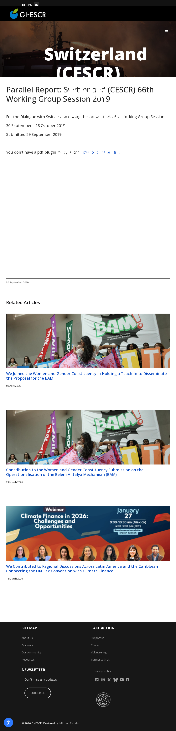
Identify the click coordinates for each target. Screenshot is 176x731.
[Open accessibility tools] (8, 722)
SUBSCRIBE (38, 693)
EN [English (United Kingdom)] (36, 4)
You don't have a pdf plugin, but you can (63, 152)
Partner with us (100, 660)
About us (27, 638)
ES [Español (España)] (23, 4)
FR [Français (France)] (30, 4)
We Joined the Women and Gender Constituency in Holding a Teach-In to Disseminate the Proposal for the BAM (86, 376)
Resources (28, 660)
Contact (96, 645)
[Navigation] (166, 32)
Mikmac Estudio (69, 723)
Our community (31, 652)
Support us (97, 638)
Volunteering (98, 652)
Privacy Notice (103, 671)
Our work (27, 645)
